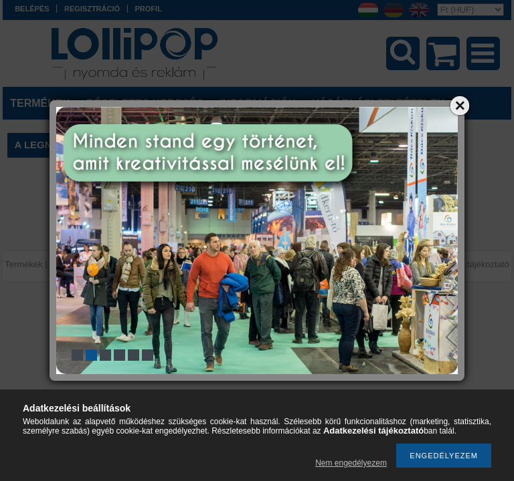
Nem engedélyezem (351, 463)
